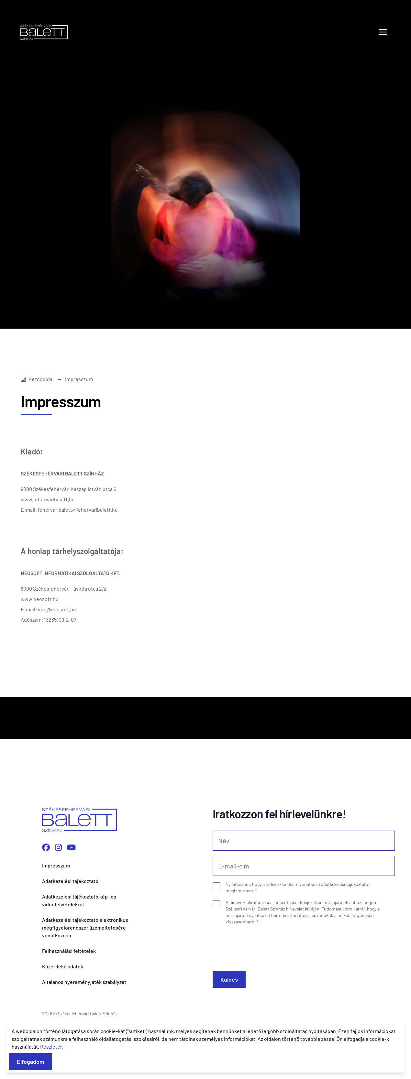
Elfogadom (30, 1061)
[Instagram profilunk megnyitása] (58, 847)
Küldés (229, 979)
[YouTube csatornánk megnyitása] (71, 847)
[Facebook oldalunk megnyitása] (46, 847)
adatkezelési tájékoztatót (345, 884)
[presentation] (262, 945)
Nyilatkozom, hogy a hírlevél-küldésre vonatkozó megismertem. (298, 887)
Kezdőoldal (37, 379)
